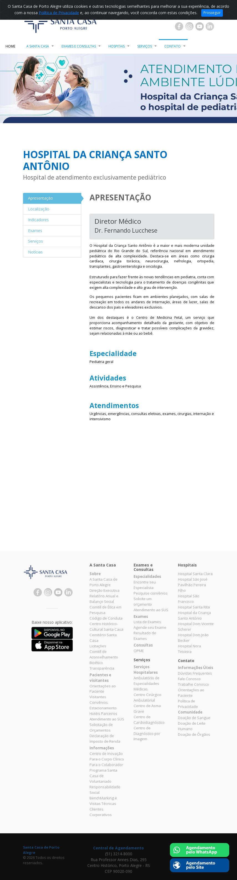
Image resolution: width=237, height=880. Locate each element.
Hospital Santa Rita (194, 607)
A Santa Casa (37, 46)
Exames (141, 616)
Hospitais (116, 46)
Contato (172, 46)
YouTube (199, 26)
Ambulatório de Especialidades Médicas (146, 683)
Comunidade (190, 712)
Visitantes (98, 696)
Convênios (99, 702)
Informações (102, 747)
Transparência (102, 668)
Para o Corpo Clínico (107, 759)
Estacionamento (103, 707)
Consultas (143, 645)
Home (10, 46)
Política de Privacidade (59, 12)
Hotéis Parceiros (103, 713)
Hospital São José (192, 579)
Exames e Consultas (79, 46)
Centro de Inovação (106, 753)
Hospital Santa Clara (195, 573)
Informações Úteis (195, 667)
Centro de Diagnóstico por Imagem (147, 733)
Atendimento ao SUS (107, 719)
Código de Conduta (106, 618)
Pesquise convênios (151, 593)
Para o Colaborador (106, 764)
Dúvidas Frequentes (195, 673)
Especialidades (147, 576)
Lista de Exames (147, 621)
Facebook (179, 26)
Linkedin (210, 26)
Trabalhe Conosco (193, 684)
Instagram (189, 26)
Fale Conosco (189, 678)
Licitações (98, 645)
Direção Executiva (104, 590)
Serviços (144, 46)
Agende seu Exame (150, 627)
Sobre (95, 573)
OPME (139, 650)
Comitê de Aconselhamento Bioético (104, 657)
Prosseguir (212, 12)
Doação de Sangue (194, 717)
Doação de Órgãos (194, 734)
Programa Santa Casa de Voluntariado (103, 776)
